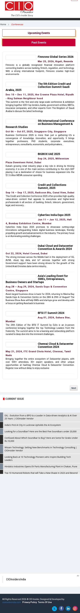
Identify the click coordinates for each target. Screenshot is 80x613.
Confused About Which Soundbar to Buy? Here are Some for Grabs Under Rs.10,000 (41, 439)
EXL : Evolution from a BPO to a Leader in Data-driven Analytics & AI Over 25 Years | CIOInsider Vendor (41, 417)
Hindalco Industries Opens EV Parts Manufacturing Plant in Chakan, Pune (41, 466)
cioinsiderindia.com (11, 602)
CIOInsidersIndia (16, 579)
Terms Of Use (45, 602)
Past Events (39, 42)
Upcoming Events (39, 33)
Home (3, 24)
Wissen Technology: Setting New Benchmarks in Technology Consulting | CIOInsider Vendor (41, 449)
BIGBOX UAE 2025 (49, 154)
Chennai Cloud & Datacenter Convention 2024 (55, 345)
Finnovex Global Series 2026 (55, 56)
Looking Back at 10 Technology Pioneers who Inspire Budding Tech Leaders (38, 458)
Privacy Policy (29, 602)
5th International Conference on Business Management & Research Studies (40, 124)
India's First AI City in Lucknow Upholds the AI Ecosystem (33, 425)
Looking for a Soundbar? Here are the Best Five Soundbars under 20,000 (40, 431)
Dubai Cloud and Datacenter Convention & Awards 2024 (55, 247)
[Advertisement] (40, 498)
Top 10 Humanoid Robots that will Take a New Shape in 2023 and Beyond (41, 472)
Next (73, 388)
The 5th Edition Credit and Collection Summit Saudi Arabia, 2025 (38, 87)
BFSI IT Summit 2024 (51, 312)
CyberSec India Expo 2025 (54, 215)
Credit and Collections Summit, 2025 (52, 186)
